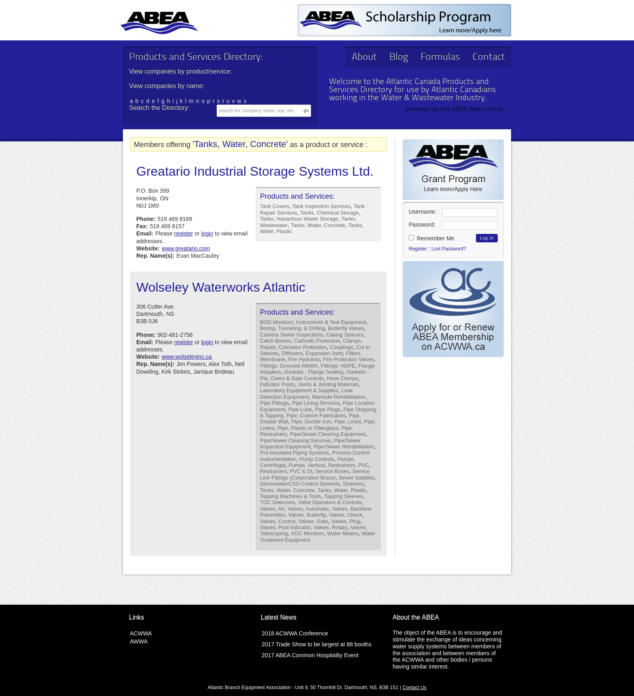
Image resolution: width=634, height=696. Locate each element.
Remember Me (431, 238)
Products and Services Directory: (195, 57)
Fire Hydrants (304, 359)
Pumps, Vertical (307, 465)
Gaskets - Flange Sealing (313, 372)
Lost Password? (448, 249)
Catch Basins (275, 341)
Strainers (353, 484)
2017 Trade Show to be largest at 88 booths (317, 644)
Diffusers (292, 353)
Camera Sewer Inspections (291, 335)
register (183, 233)
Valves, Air (272, 509)
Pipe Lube (300, 409)
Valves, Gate (313, 521)
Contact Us (414, 687)
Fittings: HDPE (338, 366)
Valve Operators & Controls (329, 502)
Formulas (440, 57)
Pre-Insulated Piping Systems (294, 453)
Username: (422, 211)
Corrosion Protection (303, 347)
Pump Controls (316, 459)
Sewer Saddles (356, 478)
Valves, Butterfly (307, 515)
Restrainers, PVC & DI (286, 471)
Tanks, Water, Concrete (318, 225)
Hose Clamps (342, 378)
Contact (489, 57)
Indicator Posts (277, 384)
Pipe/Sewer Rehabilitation (344, 447)
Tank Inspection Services (321, 206)
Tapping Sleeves (343, 496)
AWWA (139, 641)
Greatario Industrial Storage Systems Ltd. (255, 171)
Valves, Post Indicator (285, 527)
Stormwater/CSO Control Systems (300, 484)
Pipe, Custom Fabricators (316, 415)
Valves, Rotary (331, 527)
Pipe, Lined (347, 421)
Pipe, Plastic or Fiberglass (307, 428)
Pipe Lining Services (316, 403)
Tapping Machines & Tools (290, 496)
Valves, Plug (345, 521)
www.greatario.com (186, 248)
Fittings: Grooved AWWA (289, 366)
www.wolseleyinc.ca (187, 356)
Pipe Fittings (274, 403)
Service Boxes (332, 471)
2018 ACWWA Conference (295, 633)
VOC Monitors (307, 533)
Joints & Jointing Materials (328, 384)
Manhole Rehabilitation (338, 397)
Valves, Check (345, 515)
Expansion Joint (324, 353)
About (364, 57)
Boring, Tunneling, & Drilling (292, 328)
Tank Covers (274, 206)
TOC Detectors (277, 502)
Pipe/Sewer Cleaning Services (295, 440)
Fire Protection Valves (348, 359)
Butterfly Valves (346, 328)
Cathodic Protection (317, 341)
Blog (398, 57)
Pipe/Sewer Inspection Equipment (310, 443)
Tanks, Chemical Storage (329, 213)
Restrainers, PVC (348, 465)
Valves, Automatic (308, 509)
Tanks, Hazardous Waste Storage (299, 219)
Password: (422, 224)
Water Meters (343, 533)
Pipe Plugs (327, 409)
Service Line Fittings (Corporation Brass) (315, 474)
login (207, 233)
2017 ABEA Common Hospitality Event (310, 655)
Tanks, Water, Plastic (341, 490)
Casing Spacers (344, 335)
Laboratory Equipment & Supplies (299, 390)
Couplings (341, 347)
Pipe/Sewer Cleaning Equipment (328, 434)
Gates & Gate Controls (297, 378)
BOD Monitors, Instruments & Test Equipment (313, 322)
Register (418, 249)
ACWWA (141, 633)
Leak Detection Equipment (306, 393)
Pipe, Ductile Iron (311, 421)
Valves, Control (277, 521)
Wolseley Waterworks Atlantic (220, 287)
